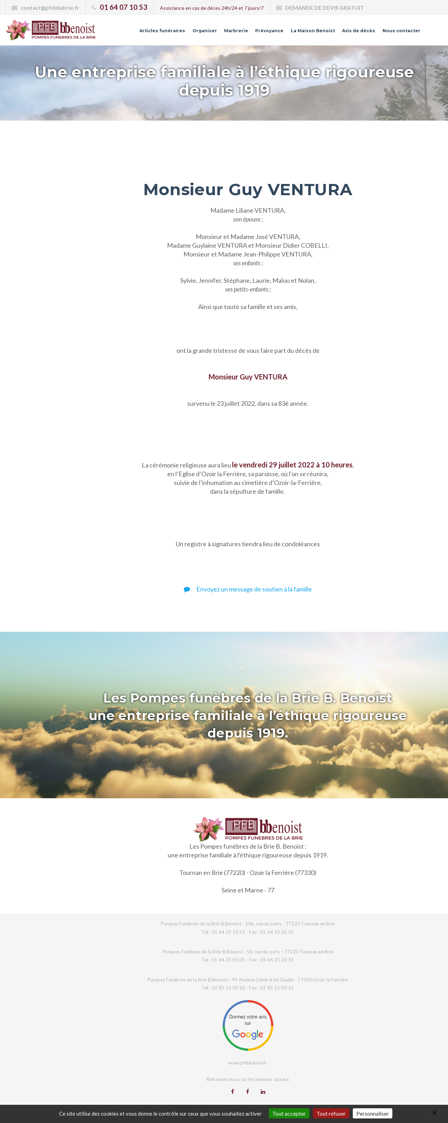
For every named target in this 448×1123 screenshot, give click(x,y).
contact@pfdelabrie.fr (50, 7)
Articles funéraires (138, 32)
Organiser (184, 32)
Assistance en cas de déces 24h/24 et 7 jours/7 (212, 8)
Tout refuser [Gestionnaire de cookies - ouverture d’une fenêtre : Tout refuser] (331, 1113)
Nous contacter (399, 32)
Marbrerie (218, 32)
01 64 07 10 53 (123, 7)
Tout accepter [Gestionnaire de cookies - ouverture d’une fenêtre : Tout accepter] (289, 1113)
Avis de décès (351, 32)
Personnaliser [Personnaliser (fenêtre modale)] (372, 1113)
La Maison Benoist (301, 32)
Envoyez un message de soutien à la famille (248, 589)
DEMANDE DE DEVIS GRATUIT (324, 7)
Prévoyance (254, 32)
